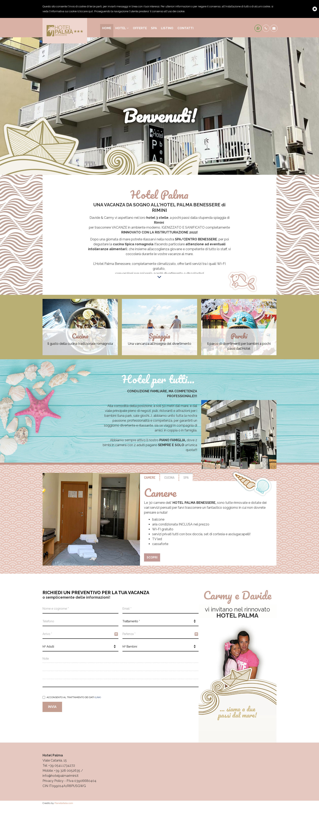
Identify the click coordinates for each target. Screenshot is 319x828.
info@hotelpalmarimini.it (61, 776)
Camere (149, 477)
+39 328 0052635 (67, 771)
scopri (152, 557)
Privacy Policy (53, 781)
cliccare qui (85, 11)
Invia (52, 707)
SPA (186, 477)
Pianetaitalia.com (64, 803)
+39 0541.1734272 (61, 765)
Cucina (169, 477)
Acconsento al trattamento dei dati (72, 697)
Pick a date (116, 634)
